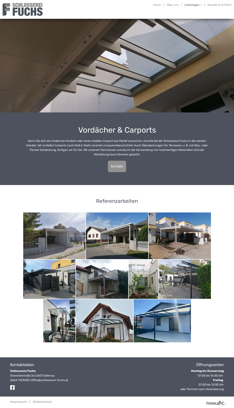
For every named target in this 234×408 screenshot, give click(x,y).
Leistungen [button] (193, 4)
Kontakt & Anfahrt (220, 4)
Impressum (18, 402)
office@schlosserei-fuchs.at (49, 380)
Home (157, 4)
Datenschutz (42, 402)
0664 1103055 (19, 380)
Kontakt (117, 166)
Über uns (173, 4)
